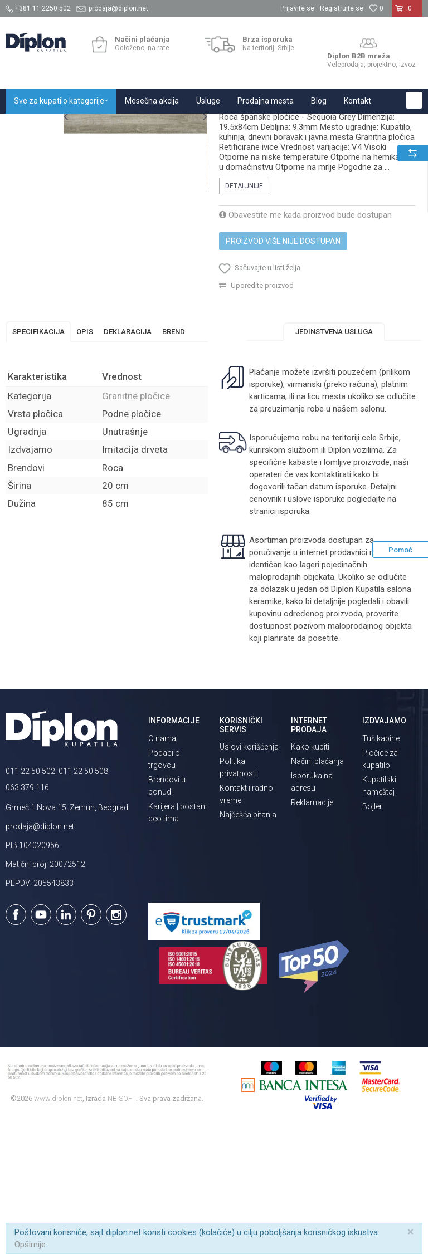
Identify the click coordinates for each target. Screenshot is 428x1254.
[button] (414, 100)
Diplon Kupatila (30, 125)
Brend (173, 459)
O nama (162, 865)
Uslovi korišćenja (249, 874)
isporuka (293, 639)
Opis (84, 459)
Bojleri (373, 933)
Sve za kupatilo (87, 125)
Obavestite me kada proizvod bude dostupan (304, 335)
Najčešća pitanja (248, 942)
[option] (31, 180)
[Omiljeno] (376, 8)
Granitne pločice (178, 125)
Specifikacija (38, 459)
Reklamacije (312, 929)
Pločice (132, 125)
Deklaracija (128, 459)
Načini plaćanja (317, 888)
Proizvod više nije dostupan (282, 361)
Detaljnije (243, 306)
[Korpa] (407, 13)
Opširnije (30, 1245)
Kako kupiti (310, 874)
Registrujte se (341, 8)
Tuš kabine (381, 865)
